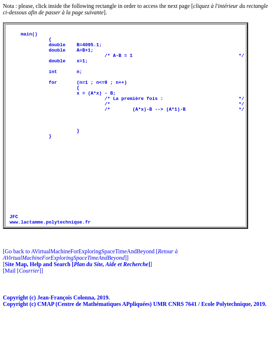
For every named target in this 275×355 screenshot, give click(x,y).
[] (77, 304)
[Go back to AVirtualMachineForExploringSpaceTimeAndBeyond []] (90, 294)
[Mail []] (23, 310)
